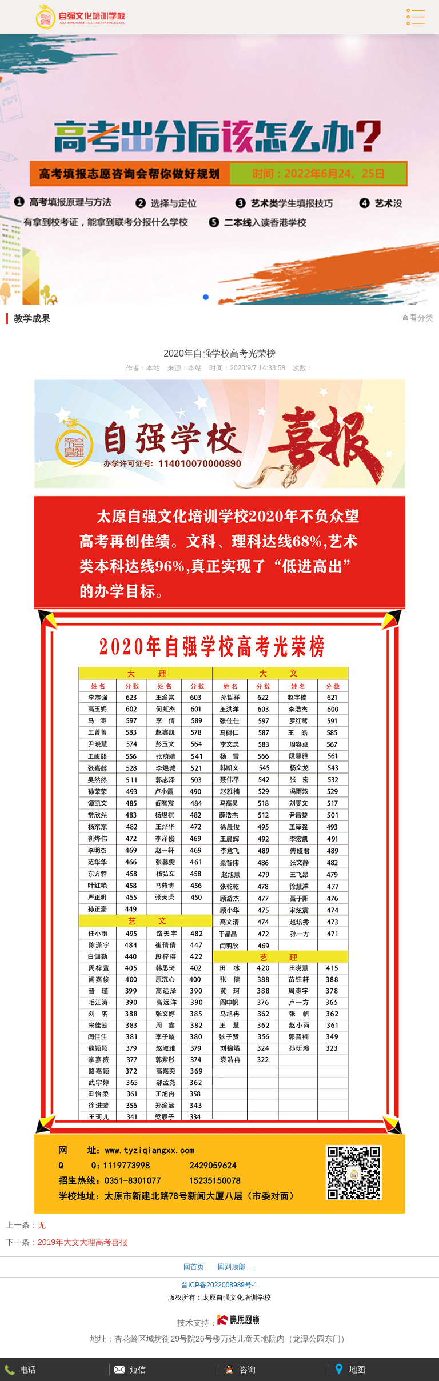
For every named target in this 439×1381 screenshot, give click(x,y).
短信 (138, 1369)
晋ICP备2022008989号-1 (219, 1285)
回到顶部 (231, 1267)
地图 (357, 1369)
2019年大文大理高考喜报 (82, 1242)
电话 (28, 1369)
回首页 (193, 1267)
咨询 (248, 1369)
